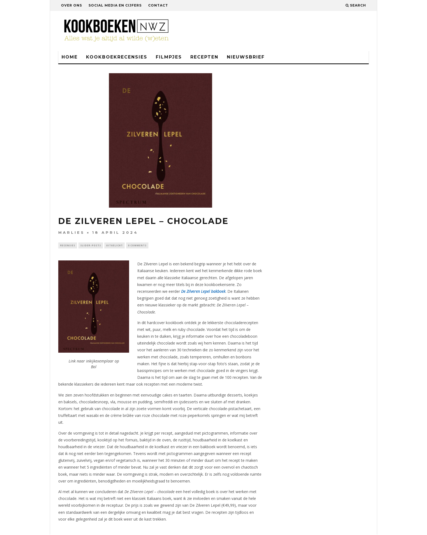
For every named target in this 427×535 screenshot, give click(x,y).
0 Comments (137, 245)
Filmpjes (169, 57)
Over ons (71, 5)
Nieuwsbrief (246, 57)
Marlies (71, 232)
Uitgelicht (114, 245)
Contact (158, 5)
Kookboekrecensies (116, 57)
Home (70, 57)
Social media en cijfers (115, 5)
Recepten (204, 57)
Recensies (67, 245)
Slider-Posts (90, 245)
